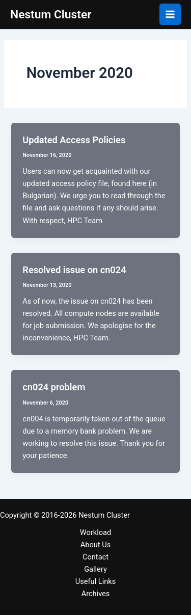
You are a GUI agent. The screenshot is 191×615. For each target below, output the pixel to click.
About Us (95, 544)
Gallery (95, 569)
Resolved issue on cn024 (74, 269)
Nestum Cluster (50, 14)
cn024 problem (53, 387)
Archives (95, 593)
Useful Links (95, 581)
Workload (95, 532)
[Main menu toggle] (170, 14)
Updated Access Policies (73, 140)
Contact (95, 556)
